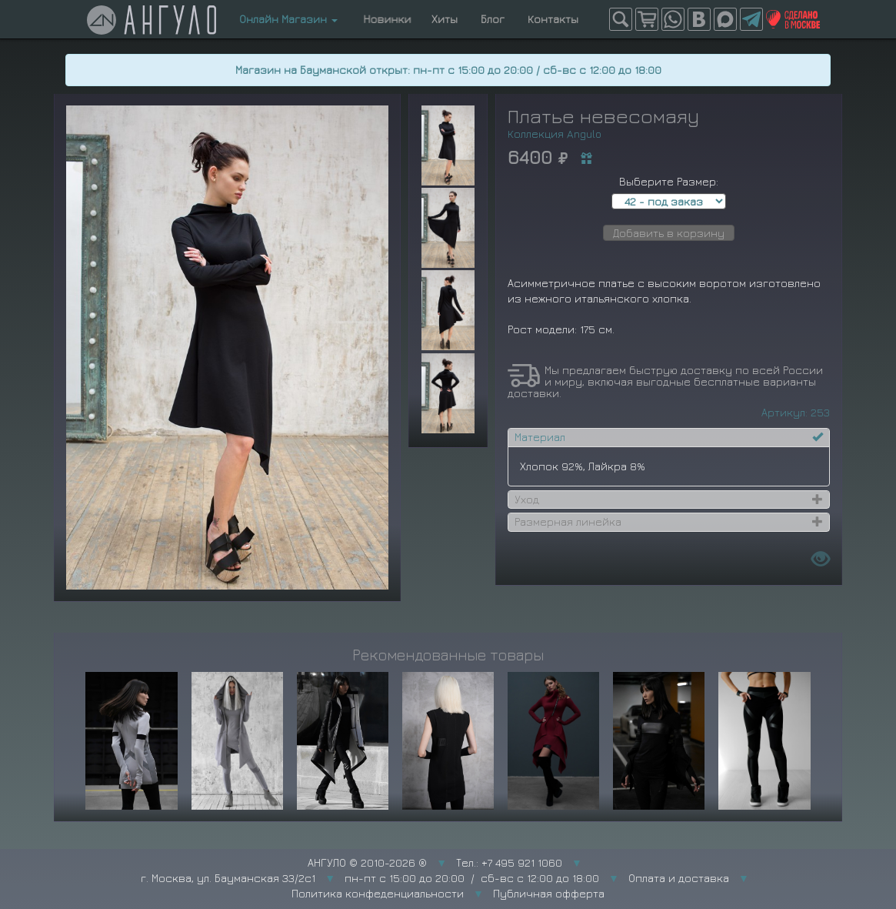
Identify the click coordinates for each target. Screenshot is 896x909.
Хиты (444, 18)
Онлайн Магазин (288, 18)
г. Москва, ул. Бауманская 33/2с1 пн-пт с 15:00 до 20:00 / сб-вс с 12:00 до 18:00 (370, 877)
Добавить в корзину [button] (668, 232)
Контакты (553, 18)
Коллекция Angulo (554, 133)
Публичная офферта (549, 893)
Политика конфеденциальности (377, 893)
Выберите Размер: (668, 181)
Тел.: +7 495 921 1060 (509, 862)
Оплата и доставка (678, 877)
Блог (493, 18)
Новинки (384, 18)
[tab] (668, 437)
